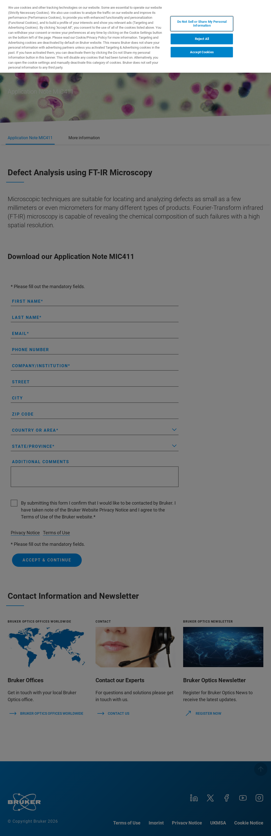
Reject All (202, 39)
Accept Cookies (202, 52)
